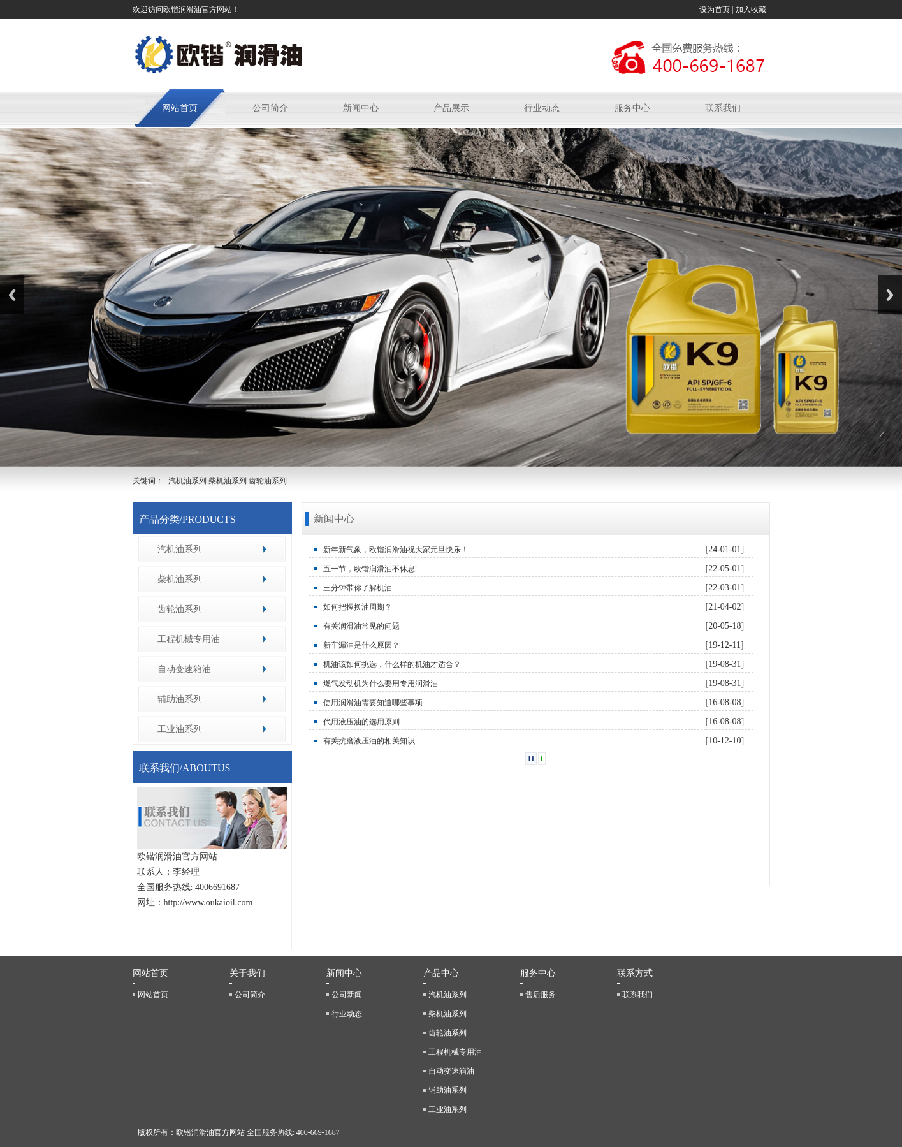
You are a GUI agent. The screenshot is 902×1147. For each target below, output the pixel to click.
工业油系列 (179, 729)
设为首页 (714, 9)
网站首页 (180, 108)
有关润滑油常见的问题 (361, 626)
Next (890, 294)
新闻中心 (361, 108)
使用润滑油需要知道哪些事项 (373, 702)
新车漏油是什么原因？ (361, 645)
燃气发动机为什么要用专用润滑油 (380, 683)
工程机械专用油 (188, 639)
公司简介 (270, 108)
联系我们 (723, 108)
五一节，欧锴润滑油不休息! (370, 568)
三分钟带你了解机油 (357, 587)
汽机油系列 (179, 549)
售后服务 (540, 994)
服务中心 (632, 108)
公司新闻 (346, 994)
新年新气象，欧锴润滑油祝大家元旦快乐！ (396, 549)
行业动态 (542, 108)
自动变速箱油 (184, 669)
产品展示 (451, 108)
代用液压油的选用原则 (361, 721)
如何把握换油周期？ (357, 607)
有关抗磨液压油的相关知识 (369, 740)
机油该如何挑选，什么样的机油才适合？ (392, 664)
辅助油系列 (179, 699)
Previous (12, 294)
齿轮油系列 (179, 609)
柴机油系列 (179, 579)
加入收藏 (752, 9)
